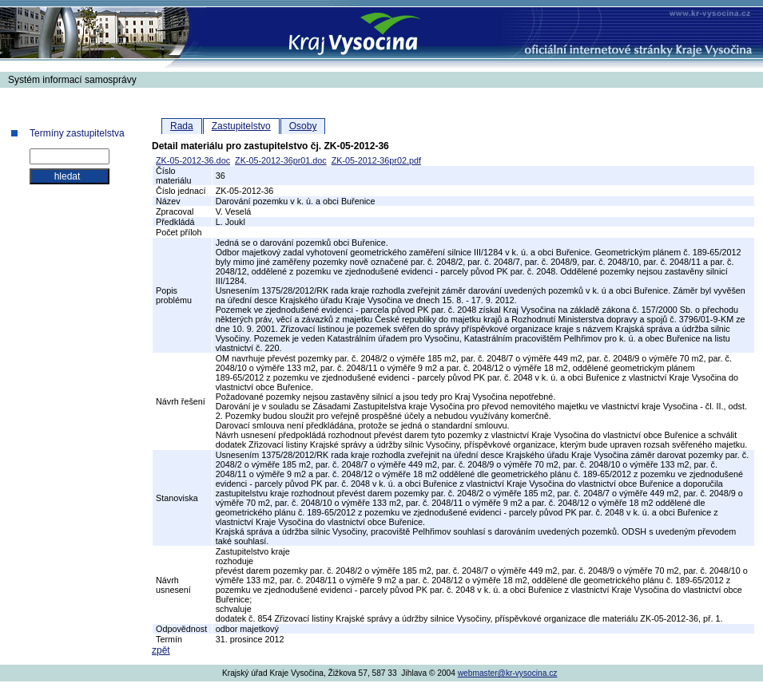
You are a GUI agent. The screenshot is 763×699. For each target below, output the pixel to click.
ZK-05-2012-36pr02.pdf (376, 160)
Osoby (303, 126)
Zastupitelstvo (241, 126)
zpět (161, 650)
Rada (181, 126)
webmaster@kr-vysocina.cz (508, 673)
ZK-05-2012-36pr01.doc (281, 160)
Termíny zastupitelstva (77, 133)
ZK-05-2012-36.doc (193, 160)
